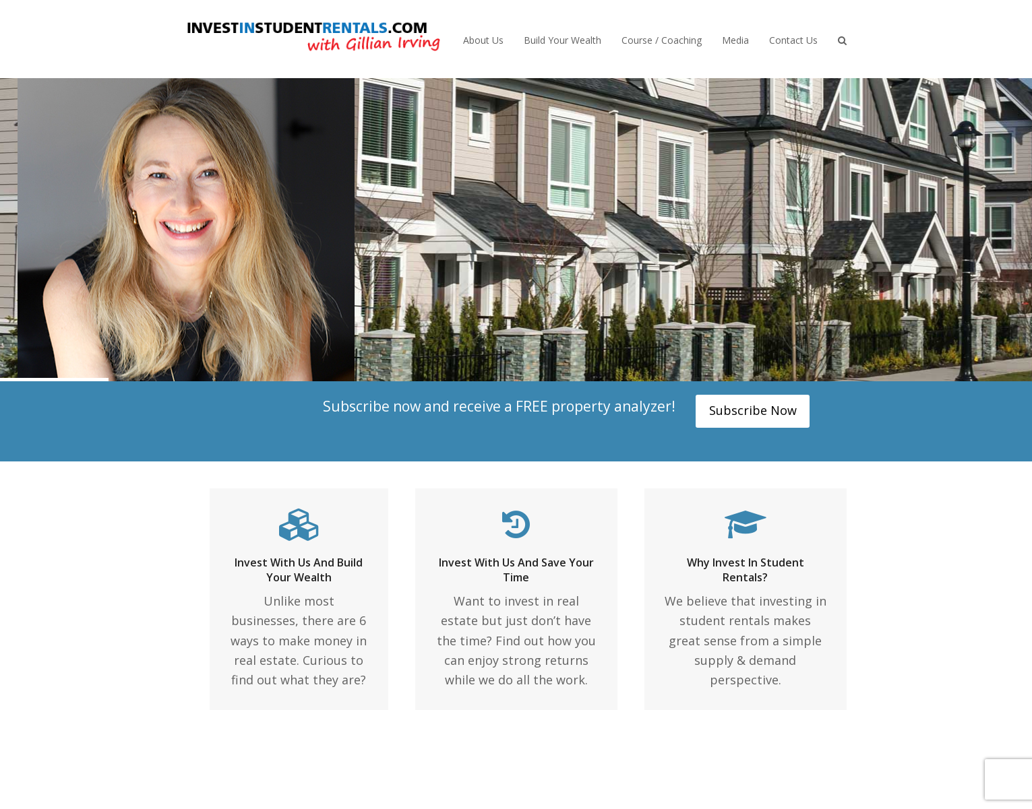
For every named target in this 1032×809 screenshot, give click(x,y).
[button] (842, 39)
